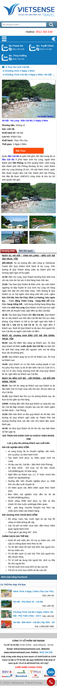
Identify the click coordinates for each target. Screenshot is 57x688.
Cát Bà (9, 331)
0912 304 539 (44, 31)
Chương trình (8, 251)
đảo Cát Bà (43, 311)
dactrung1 (10, 59)
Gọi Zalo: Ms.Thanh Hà (5, 47)
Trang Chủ (28, 10)
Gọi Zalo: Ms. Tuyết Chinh (32, 47)
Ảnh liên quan (26, 251)
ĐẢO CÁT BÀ (48, 255)
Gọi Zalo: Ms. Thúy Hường (5, 57)
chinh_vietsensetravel (37, 49)
